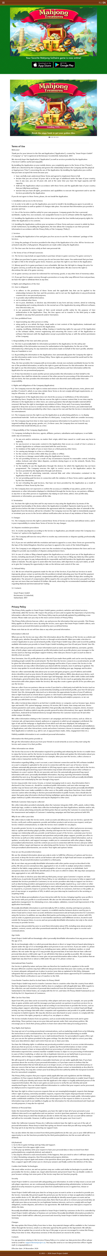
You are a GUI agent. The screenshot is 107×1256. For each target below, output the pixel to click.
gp (64, 65)
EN (104, 2)
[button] (16, 108)
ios (42, 65)
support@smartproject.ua (35, 1242)
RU (100, 2)
